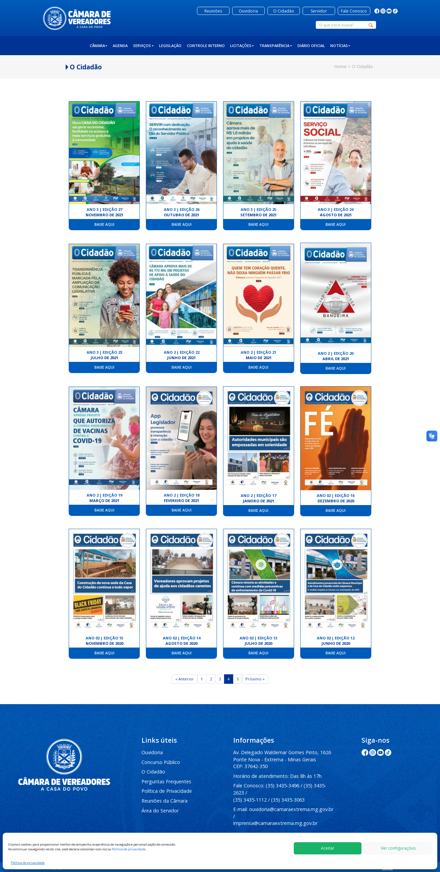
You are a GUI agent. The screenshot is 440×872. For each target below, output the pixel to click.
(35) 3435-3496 (282, 785)
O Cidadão (153, 771)
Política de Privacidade (166, 791)
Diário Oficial (311, 45)
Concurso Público (160, 762)
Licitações (242, 45)
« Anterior (184, 678)
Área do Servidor (160, 810)
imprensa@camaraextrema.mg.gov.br (275, 823)
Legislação (170, 45)
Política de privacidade (129, 849)
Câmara (99, 45)
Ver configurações (398, 848)
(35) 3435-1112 (250, 800)
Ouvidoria (152, 752)
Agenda (120, 45)
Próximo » (255, 678)
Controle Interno (206, 45)
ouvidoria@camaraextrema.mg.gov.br (291, 809)
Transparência (275, 45)
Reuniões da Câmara (164, 801)
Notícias (340, 45)
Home (340, 66)
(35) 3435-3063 (288, 800)
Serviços (143, 45)
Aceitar (327, 848)
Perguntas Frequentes (166, 781)
